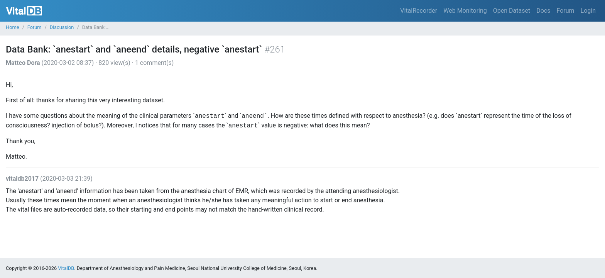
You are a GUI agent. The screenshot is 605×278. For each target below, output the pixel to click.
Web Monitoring (465, 10)
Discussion (62, 27)
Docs (543, 10)
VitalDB (24, 10)
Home (12, 27)
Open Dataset (511, 10)
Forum (565, 10)
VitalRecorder (418, 10)
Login (588, 10)
